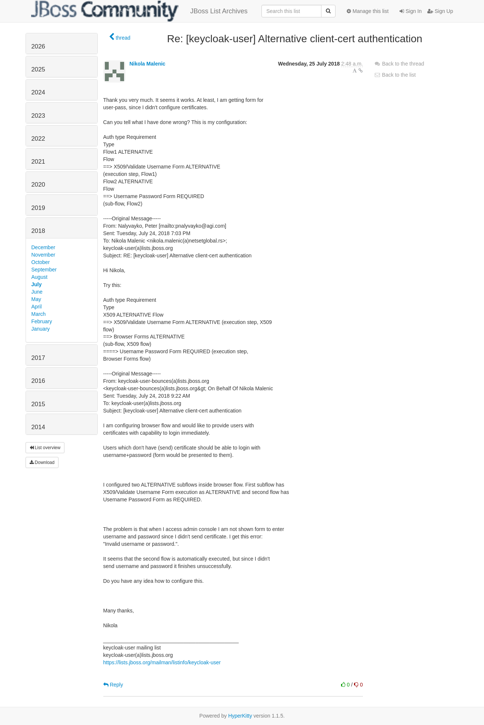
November (43, 255)
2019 (38, 207)
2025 (38, 69)
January (40, 329)
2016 (38, 380)
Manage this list (367, 11)
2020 (38, 184)
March (38, 314)
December (43, 247)
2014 (38, 427)
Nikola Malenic (147, 64)
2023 (38, 115)
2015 (38, 404)
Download (42, 462)
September (44, 270)
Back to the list (395, 75)
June (37, 292)
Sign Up (440, 11)
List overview (45, 447)
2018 (38, 230)
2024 (38, 92)
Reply (113, 685)
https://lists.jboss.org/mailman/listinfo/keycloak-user (162, 662)
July (36, 284)
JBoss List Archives (139, 11)
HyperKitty (240, 716)
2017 (38, 357)
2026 (38, 46)
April (36, 307)
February (41, 321)
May (36, 299)
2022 (38, 138)
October (40, 262)
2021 (38, 161)
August (39, 277)
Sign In (410, 11)
